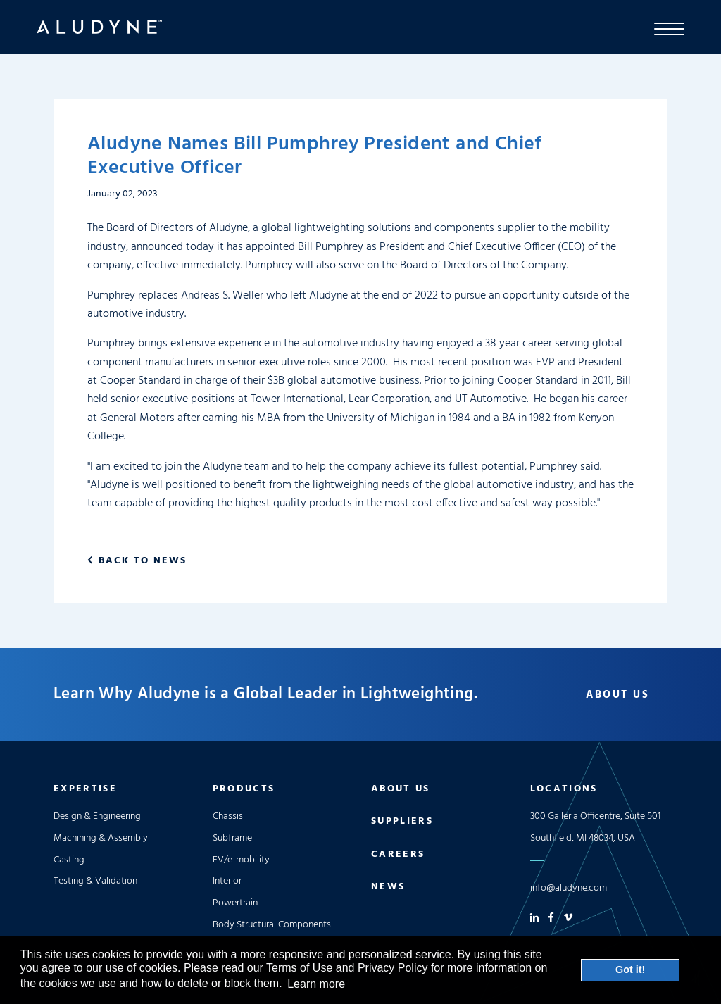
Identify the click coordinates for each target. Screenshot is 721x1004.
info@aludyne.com (568, 888)
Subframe (232, 838)
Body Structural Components (272, 925)
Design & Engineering (97, 816)
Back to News (143, 561)
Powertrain (235, 903)
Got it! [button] (630, 969)
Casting (69, 860)
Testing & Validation (95, 881)
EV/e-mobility (241, 860)
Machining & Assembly (101, 838)
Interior (227, 881)
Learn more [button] (316, 984)
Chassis (228, 816)
